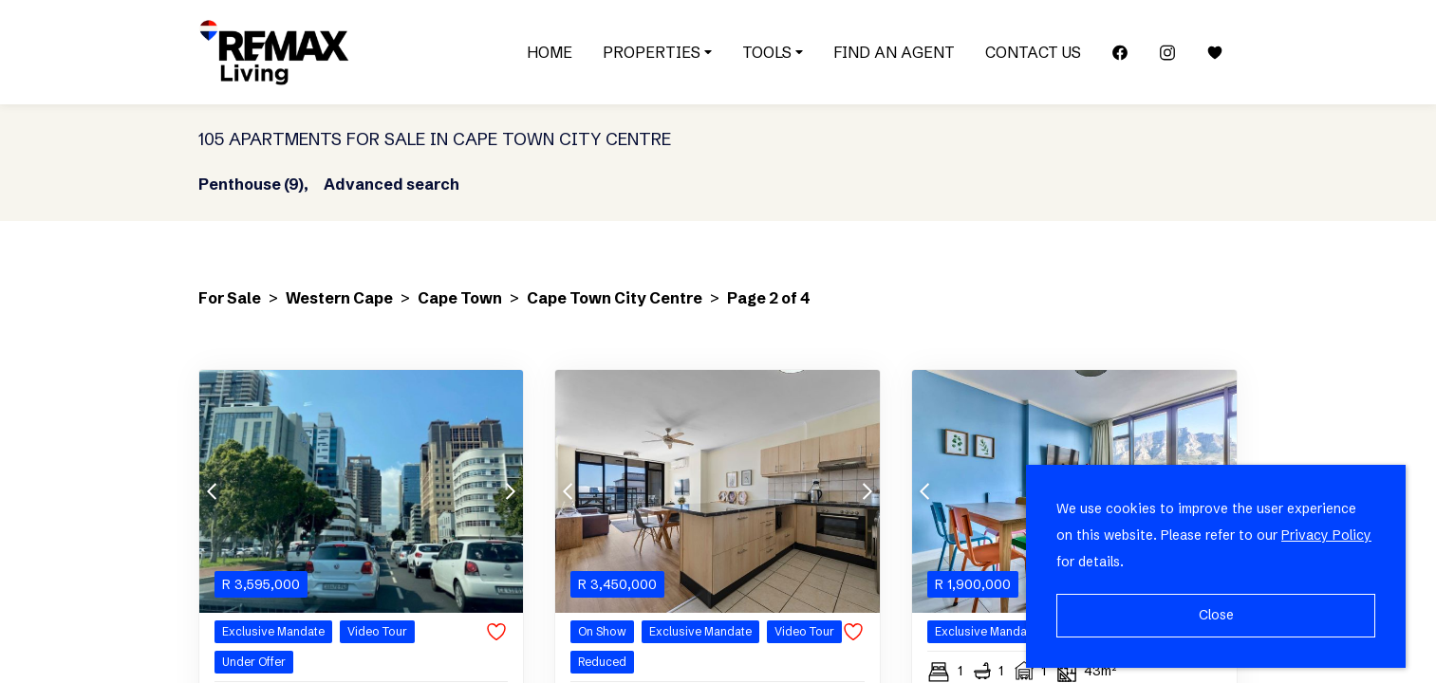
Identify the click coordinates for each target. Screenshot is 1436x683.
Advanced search (391, 184)
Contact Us (1033, 52)
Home (549, 52)
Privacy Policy (1326, 535)
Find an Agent (894, 52)
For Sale (229, 297)
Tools (772, 52)
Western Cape (339, 297)
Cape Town (460, 297)
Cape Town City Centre (614, 297)
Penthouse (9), (253, 184)
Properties (657, 52)
